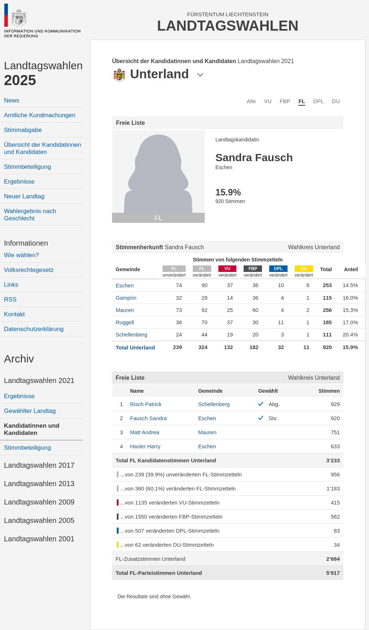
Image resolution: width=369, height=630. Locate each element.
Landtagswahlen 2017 (39, 465)
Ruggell (125, 322)
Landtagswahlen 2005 (39, 520)
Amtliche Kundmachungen (39, 115)
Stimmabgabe (23, 130)
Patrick (146, 404)
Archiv (19, 359)
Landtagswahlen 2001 (39, 539)
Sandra (148, 418)
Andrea (144, 432)
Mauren (125, 310)
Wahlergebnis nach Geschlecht (30, 215)
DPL (318, 101)
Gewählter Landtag (30, 410)
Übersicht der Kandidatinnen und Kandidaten (42, 148)
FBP (285, 101)
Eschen (125, 285)
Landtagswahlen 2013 (39, 484)
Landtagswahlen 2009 (39, 502)
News (11, 100)
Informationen (26, 243)
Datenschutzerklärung (33, 329)
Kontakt (14, 314)
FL (301, 101)
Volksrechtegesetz (29, 269)
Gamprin (126, 298)
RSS (10, 299)
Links (11, 284)
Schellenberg (131, 334)
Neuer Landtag (24, 196)
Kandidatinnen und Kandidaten (31, 429)
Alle (251, 101)
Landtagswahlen (43, 74)
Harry (145, 446)
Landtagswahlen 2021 (39, 380)
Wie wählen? (21, 255)
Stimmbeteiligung (27, 166)
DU (336, 101)
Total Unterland (135, 347)
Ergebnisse (19, 181)
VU (268, 101)
